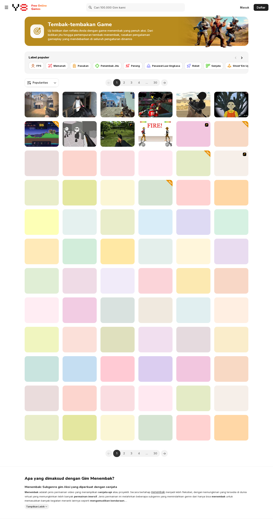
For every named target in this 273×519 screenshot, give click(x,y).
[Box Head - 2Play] (193, 134)
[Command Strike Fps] (117, 281)
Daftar (261, 7)
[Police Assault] (42, 251)
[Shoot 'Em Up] (238, 66)
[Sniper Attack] (193, 104)
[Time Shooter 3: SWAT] (42, 428)
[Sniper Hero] (117, 310)
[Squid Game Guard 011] (231, 104)
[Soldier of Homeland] (155, 398)
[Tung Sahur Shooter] (155, 222)
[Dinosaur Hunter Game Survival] (193, 281)
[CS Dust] (42, 163)
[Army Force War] (117, 251)
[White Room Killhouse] (231, 134)
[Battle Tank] (155, 310)
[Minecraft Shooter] (80, 369)
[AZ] (231, 163)
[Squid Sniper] (42, 222)
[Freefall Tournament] (155, 104)
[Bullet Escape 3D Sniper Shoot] (42, 339)
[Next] (242, 57)
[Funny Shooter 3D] (155, 428)
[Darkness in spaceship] (193, 251)
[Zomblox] (231, 310)
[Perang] (132, 66)
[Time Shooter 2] (80, 163)
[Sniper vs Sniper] (193, 369)
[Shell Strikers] (42, 134)
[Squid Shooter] (117, 428)
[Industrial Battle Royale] (42, 310)
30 (155, 82)
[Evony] (80, 339)
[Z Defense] (42, 369)
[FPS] (36, 66)
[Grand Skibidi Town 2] (231, 192)
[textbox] (42, 83)
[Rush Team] (80, 398)
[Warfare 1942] (231, 222)
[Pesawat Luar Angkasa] (163, 66)
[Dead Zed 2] (117, 134)
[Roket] (193, 66)
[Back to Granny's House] (80, 104)
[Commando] (231, 428)
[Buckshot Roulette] (193, 339)
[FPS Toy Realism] (42, 192)
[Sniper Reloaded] (42, 398)
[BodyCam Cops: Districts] (231, 339)
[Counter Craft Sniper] (193, 310)
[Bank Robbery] (231, 398)
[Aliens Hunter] (117, 192)
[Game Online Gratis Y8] (20, 7)
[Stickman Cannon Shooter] (155, 251)
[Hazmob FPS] (117, 104)
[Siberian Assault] (117, 222)
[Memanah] (57, 66)
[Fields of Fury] (80, 428)
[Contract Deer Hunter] (193, 192)
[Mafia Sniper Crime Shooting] (80, 222)
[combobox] (42, 82)
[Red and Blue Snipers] (80, 192)
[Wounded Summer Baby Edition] (231, 251)
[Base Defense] (80, 251)
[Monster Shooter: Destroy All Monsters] (155, 281)
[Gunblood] (155, 134)
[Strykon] (155, 339)
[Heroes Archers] (117, 369)
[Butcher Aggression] (42, 281)
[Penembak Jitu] (107, 66)
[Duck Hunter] (231, 281)
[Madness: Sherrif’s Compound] (80, 134)
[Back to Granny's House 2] (193, 222)
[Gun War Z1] (155, 369)
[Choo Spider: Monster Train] (155, 163)
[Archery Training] (231, 369)
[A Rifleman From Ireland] (117, 398)
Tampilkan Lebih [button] (35, 506)
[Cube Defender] (193, 163)
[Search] (90, 7)
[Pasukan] (80, 66)
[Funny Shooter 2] (80, 281)
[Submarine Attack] (193, 398)
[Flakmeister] (193, 428)
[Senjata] (213, 66)
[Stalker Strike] (117, 163)
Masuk (244, 7)
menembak (158, 492)
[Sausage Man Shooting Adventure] (155, 192)
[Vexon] (42, 104)
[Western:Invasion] (117, 339)
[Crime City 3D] (80, 310)
